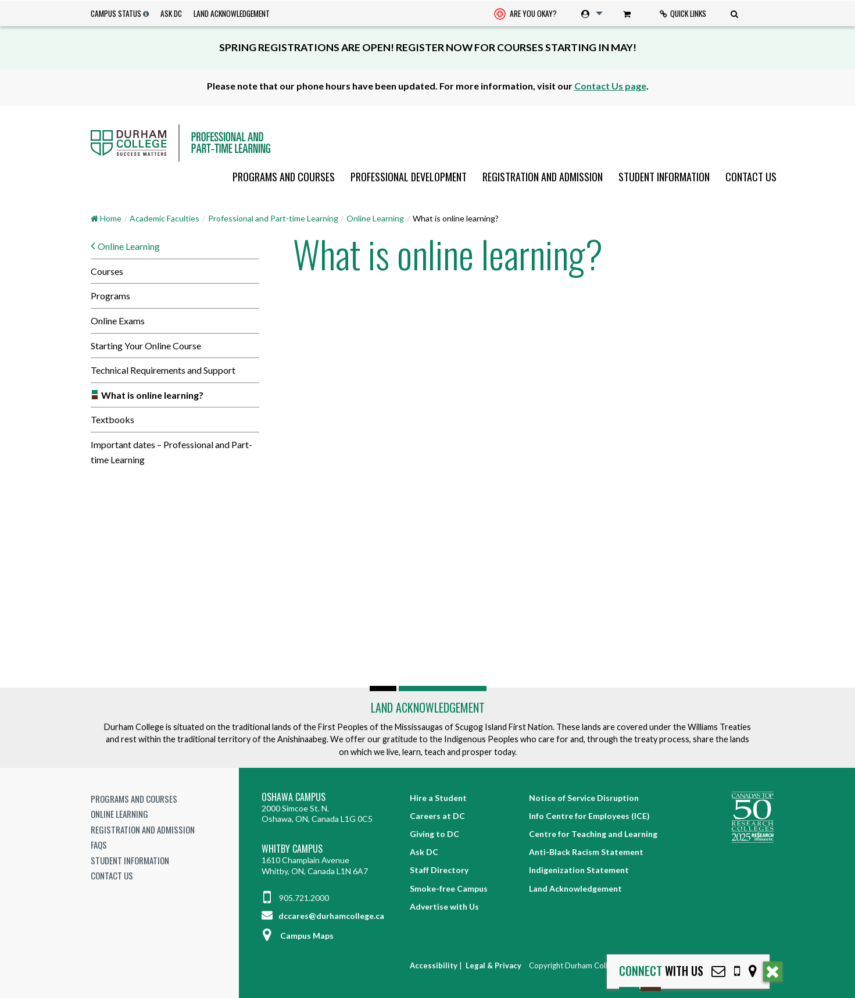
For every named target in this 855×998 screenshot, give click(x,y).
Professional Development (408, 176)
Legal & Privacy (493, 965)
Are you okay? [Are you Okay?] (525, 15)
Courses (107, 271)
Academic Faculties (164, 218)
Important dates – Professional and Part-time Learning (171, 452)
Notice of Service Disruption (584, 798)
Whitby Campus (292, 849)
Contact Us (751, 176)
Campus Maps (298, 935)
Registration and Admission (542, 176)
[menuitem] (525, 13)
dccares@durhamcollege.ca (323, 916)
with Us (661, 971)
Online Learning (375, 218)
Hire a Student (438, 798)
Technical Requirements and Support (163, 369)
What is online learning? (152, 394)
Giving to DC (434, 834)
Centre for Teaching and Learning (593, 834)
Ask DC (171, 13)
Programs (110, 295)
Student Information (664, 176)
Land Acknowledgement (232, 13)
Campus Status (116, 13)
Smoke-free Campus (449, 888)
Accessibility (433, 965)
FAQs (99, 844)
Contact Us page (610, 85)
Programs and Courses (283, 176)
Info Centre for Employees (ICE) (589, 816)
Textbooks (112, 419)
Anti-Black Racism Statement (586, 852)
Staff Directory (439, 870)
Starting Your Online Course (146, 345)
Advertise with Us (444, 906)
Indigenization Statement (579, 870)
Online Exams (118, 320)
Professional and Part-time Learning (273, 218)
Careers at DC (437, 816)
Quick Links (683, 13)
